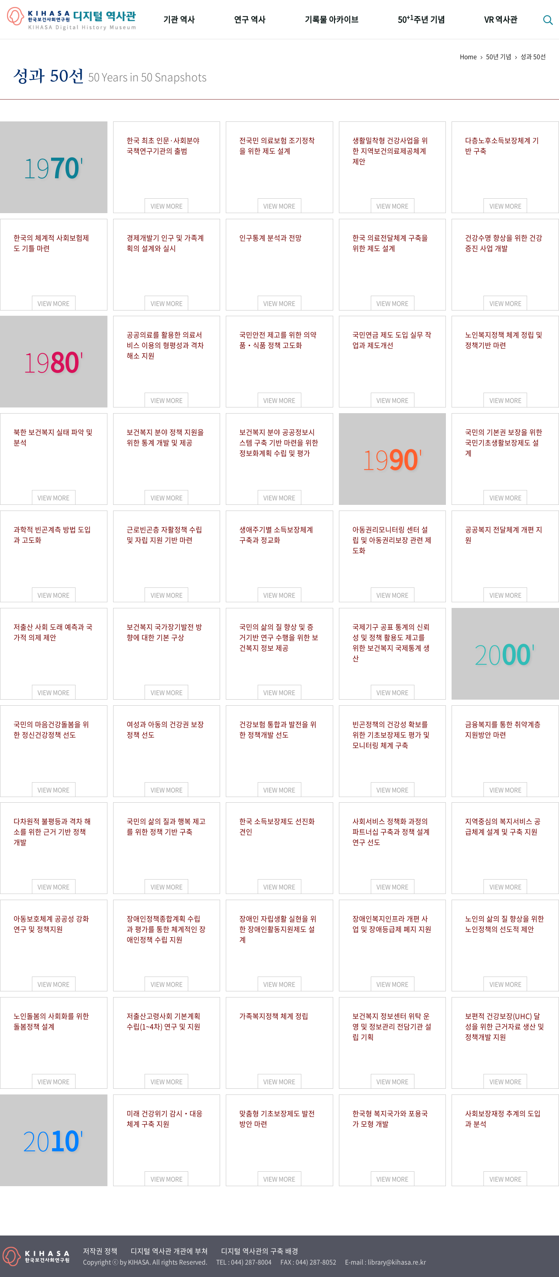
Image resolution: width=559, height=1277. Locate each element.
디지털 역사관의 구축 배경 (259, 1250)
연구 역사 (250, 19)
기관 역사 (179, 19)
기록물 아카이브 (332, 19)
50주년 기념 (421, 19)
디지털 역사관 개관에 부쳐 (169, 1250)
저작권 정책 (100, 1250)
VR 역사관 (501, 19)
